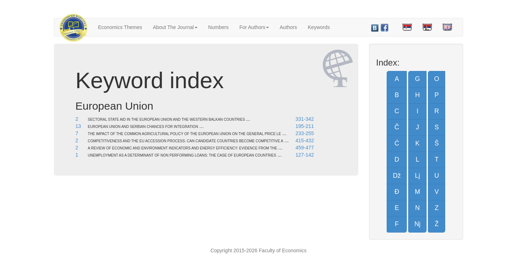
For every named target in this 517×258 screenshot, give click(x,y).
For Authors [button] (254, 27)
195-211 (304, 126)
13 (78, 126)
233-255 (304, 133)
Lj (417, 175)
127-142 (304, 155)
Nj (417, 224)
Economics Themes (120, 27)
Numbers (218, 27)
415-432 (304, 140)
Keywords (319, 27)
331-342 (304, 119)
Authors (288, 27)
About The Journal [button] (175, 27)
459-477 (304, 147)
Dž (397, 175)
